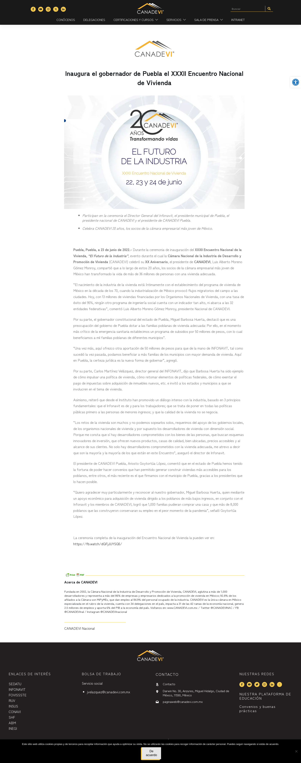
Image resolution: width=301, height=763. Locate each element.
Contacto (169, 684)
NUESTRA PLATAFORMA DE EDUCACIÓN (265, 696)
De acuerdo (151, 753)
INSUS (13, 705)
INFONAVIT (17, 689)
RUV (12, 700)
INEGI (13, 728)
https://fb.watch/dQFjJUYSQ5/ (97, 543)
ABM (12, 722)
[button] (295, 82)
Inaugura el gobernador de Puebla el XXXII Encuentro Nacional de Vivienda (154, 77)
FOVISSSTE (17, 694)
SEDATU (15, 683)
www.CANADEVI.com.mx (182, 608)
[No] (296, 751)
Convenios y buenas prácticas (257, 708)
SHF (12, 717)
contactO (167, 674)
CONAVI (15, 711)
